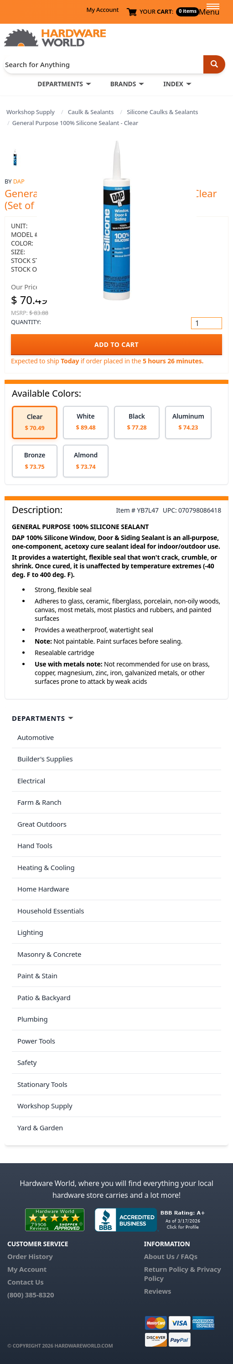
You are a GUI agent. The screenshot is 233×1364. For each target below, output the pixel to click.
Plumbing (32, 1018)
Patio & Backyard (43, 997)
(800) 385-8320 (30, 1294)
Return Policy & (169, 1269)
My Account (102, 9)
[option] (34, 422)
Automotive (35, 737)
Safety (26, 1062)
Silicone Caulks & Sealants (162, 112)
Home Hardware (43, 888)
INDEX (173, 83)
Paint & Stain (37, 975)
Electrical (31, 780)
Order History (30, 1256)
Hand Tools (34, 845)
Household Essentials (50, 910)
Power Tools (36, 1040)
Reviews (157, 1291)
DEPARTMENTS (60, 83)
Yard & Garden (40, 1127)
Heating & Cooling (46, 867)
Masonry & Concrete (49, 954)
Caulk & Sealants (91, 112)
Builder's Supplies (45, 758)
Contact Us (25, 1281)
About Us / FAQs (170, 1256)
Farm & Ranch (39, 802)
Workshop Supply (30, 112)
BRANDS (123, 83)
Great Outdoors (42, 824)
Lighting (30, 932)
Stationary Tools (42, 1084)
